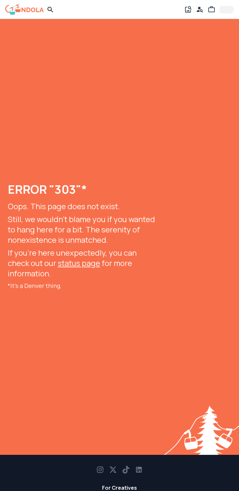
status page (79, 263)
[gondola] (24, 9)
